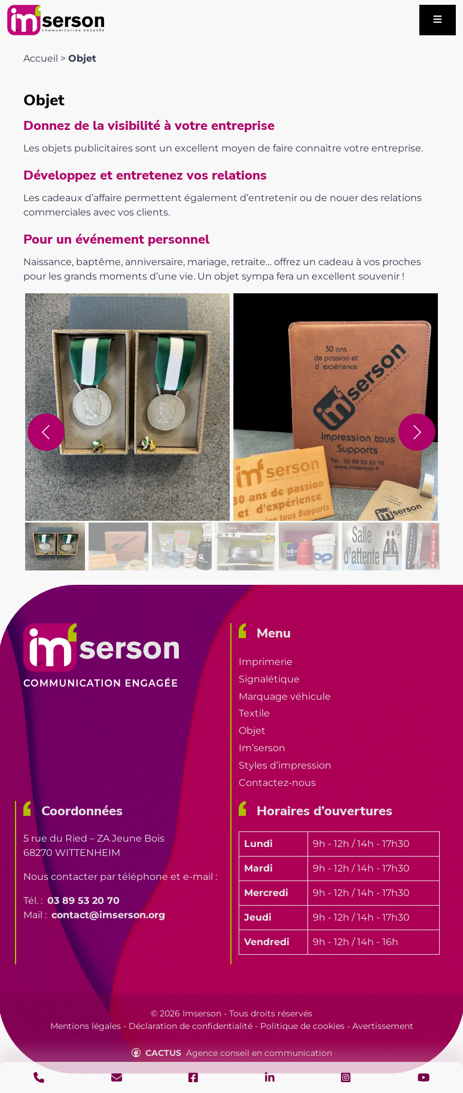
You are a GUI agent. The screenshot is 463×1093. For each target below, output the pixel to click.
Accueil (40, 58)
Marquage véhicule (285, 696)
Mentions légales (85, 1026)
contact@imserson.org (108, 915)
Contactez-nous (277, 782)
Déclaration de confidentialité (190, 1026)
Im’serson (262, 748)
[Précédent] (46, 432)
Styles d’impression (285, 765)
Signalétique (269, 679)
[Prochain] (416, 432)
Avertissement (382, 1026)
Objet (252, 730)
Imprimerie (266, 661)
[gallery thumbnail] (55, 546)
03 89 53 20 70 (83, 900)
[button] (127, 407)
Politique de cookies (302, 1026)
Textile (254, 713)
